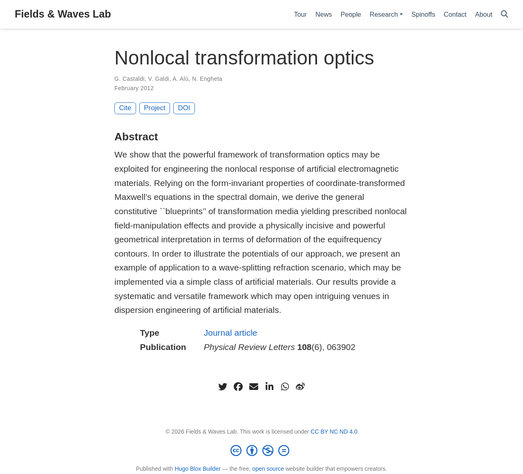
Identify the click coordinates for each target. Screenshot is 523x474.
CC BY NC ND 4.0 (334, 431)
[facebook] (238, 387)
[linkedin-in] (269, 387)
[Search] (504, 14)
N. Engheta (207, 78)
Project (154, 108)
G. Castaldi (129, 78)
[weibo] (300, 387)
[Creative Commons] (261, 450)
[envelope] (254, 387)
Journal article (230, 332)
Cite (125, 108)
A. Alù (180, 78)
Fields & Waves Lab (63, 14)
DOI (184, 108)
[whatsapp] (285, 387)
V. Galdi (159, 78)
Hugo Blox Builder (197, 468)
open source (268, 468)
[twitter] (223, 387)
